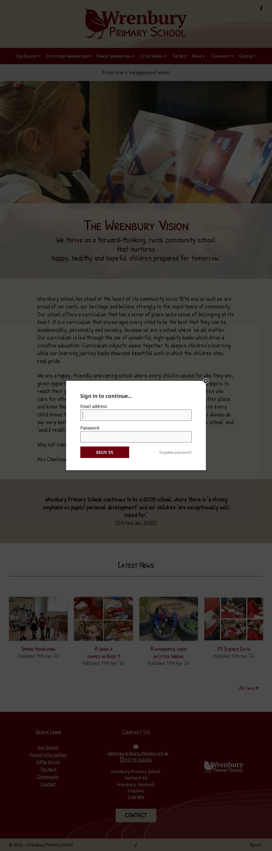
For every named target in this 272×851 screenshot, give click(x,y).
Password (89, 428)
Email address (93, 406)
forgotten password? (175, 452)
